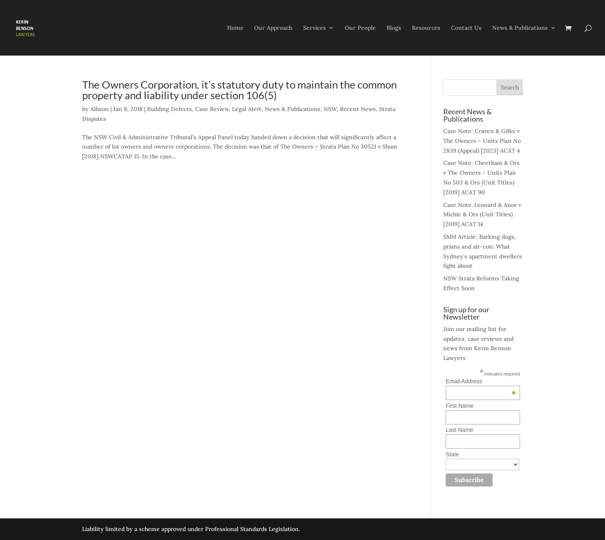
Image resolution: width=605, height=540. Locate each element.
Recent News (358, 109)
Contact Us (466, 28)
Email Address (481, 381)
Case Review (212, 109)
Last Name (459, 430)
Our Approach (273, 28)
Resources (426, 28)
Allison (99, 109)
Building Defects (169, 109)
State (452, 454)
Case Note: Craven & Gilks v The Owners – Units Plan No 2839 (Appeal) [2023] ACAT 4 (482, 140)
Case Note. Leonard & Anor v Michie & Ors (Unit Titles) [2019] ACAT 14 (482, 214)
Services (314, 28)
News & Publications (520, 28)
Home (235, 28)
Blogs (393, 28)
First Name (459, 405)
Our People (360, 28)
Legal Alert (246, 109)
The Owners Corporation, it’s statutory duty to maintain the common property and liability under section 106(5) (239, 90)
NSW (330, 109)
